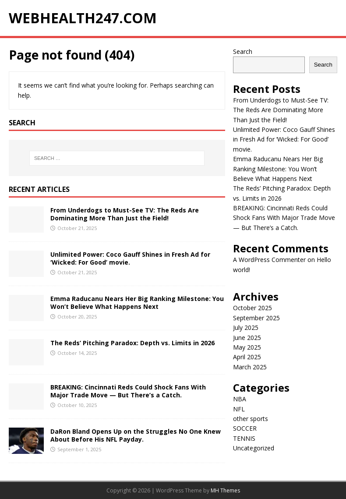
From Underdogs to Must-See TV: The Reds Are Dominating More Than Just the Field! (124, 214)
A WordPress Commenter (269, 259)
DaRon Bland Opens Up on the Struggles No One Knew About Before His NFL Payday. (135, 435)
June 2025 (247, 337)
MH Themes (225, 490)
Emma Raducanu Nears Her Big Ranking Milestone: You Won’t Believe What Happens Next (137, 302)
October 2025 (252, 308)
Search (242, 51)
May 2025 (247, 347)
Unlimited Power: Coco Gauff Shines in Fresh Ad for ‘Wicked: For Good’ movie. (130, 258)
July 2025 (245, 327)
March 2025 (250, 367)
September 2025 (256, 318)
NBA (239, 399)
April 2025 (247, 357)
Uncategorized (253, 448)
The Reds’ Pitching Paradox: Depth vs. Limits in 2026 (132, 343)
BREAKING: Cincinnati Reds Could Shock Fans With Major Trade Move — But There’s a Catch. (128, 391)
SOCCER (245, 428)
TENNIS (244, 438)
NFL (239, 409)
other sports (250, 418)
